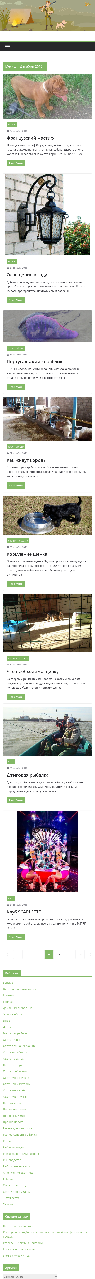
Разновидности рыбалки (20, 1134)
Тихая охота (11, 1198)
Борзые (8, 982)
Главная (8, 995)
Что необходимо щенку (33, 671)
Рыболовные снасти (16, 1166)
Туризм (8, 1204)
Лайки (7, 1027)
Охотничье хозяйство (18, 1226)
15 (80, 954)
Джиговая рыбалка (28, 775)
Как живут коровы (27, 460)
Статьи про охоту (14, 1185)
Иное (10, 761)
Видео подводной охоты (20, 989)
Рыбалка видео (13, 1147)
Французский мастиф (30, 138)
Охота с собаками (15, 1071)
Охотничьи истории (17, 1084)
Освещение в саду (27, 275)
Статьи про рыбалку (16, 1191)
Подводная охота (14, 1109)
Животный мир (16, 348)
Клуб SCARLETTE (24, 912)
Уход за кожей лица (16, 1255)
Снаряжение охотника (18, 1172)
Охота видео (11, 1039)
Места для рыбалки (16, 1033)
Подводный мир (14, 1115)
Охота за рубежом (15, 1052)
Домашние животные (17, 1008)
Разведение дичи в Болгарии (23, 1243)
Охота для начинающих (19, 1046)
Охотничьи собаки (18, 541)
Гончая (8, 1001)
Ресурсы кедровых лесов (20, 1249)
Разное (11, 124)
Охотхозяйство (13, 1103)
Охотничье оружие (16, 1077)
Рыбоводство (12, 1160)
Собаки (8, 1179)
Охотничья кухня (15, 1096)
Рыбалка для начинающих (21, 1153)
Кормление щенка (27, 554)
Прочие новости (14, 1122)
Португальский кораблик (34, 361)
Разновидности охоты (18, 1128)
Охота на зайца (13, 1058)
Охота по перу (12, 1065)
